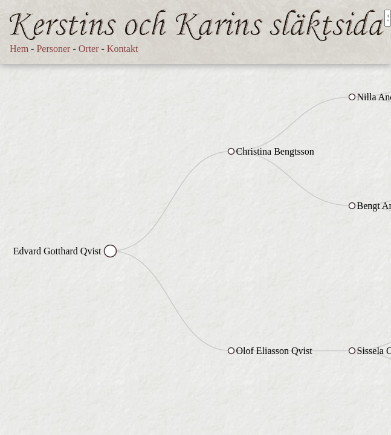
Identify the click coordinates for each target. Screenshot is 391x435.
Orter (89, 49)
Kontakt (122, 49)
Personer (53, 49)
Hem (19, 49)
